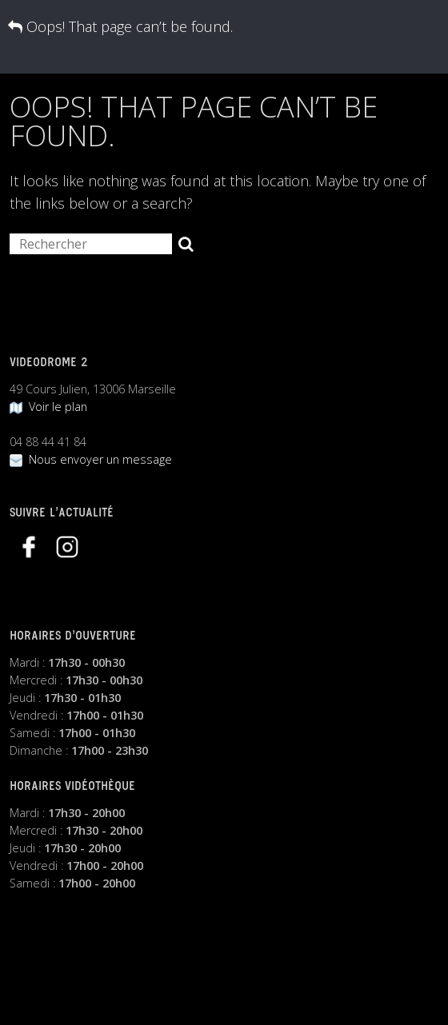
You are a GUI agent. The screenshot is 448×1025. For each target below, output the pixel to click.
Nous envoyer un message (91, 459)
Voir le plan (48, 406)
